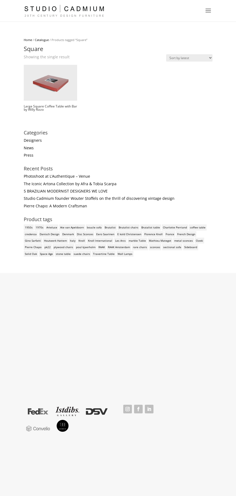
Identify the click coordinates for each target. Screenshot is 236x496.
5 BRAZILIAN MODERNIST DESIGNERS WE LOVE (66, 191)
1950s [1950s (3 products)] (29, 227)
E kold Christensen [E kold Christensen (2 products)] (129, 234)
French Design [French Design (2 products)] (186, 234)
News (29, 147)
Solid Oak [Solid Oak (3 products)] (31, 254)
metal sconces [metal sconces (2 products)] (183, 240)
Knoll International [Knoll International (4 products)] (100, 240)
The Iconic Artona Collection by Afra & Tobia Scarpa (70, 183)
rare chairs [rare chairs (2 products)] (140, 247)
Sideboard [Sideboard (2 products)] (190, 247)
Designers (33, 140)
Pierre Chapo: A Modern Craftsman (55, 205)
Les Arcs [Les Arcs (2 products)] (120, 240)
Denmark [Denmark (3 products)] (68, 234)
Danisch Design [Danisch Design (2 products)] (49, 234)
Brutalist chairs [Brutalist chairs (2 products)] (128, 227)
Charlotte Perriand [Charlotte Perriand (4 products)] (175, 227)
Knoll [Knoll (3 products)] (81, 240)
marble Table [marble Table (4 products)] (137, 240)
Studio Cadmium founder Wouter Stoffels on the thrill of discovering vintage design (99, 198)
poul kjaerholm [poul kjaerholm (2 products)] (85, 247)
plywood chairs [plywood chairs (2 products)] (63, 247)
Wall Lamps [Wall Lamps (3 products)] (125, 254)
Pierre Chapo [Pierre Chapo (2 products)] (33, 247)
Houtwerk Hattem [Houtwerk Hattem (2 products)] (55, 240)
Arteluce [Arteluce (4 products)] (51, 227)
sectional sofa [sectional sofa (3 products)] (172, 247)
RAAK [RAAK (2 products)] (101, 247)
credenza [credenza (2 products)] (31, 234)
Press (28, 155)
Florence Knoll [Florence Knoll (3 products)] (153, 234)
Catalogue (42, 40)
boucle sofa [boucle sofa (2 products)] (94, 227)
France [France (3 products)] (170, 234)
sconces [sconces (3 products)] (155, 247)
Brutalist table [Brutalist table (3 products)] (150, 227)
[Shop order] (189, 58)
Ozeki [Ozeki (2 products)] (199, 240)
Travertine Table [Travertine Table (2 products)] (104, 254)
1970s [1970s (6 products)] (39, 227)
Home (28, 40)
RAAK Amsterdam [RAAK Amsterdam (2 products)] (119, 247)
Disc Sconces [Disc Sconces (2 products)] (85, 234)
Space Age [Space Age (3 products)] (46, 254)
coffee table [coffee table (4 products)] (198, 227)
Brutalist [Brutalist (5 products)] (110, 227)
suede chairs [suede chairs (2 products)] (82, 254)
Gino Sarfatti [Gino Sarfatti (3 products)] (33, 240)
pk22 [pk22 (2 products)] (48, 247)
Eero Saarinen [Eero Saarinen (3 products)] (105, 234)
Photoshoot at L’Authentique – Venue (57, 176)
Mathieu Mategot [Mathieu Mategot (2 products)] (160, 240)
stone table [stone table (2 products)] (63, 254)
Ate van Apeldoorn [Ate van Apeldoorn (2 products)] (72, 227)
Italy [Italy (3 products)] (73, 240)
